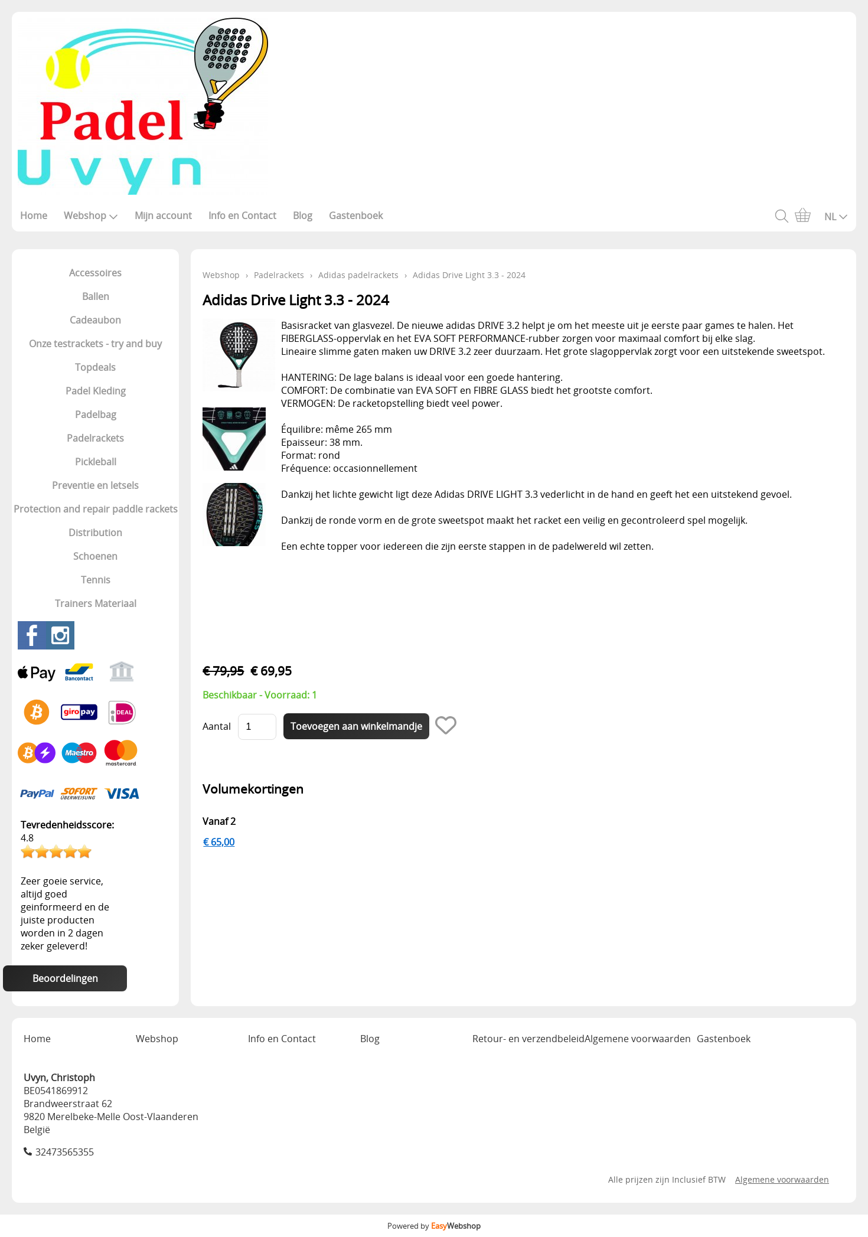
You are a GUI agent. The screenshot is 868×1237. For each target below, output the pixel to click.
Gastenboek (356, 215)
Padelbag (95, 414)
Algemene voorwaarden (638, 1038)
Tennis (95, 579)
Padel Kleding (96, 390)
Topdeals (95, 367)
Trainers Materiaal (95, 603)
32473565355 (64, 1151)
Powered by (434, 1225)
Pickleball (95, 461)
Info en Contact (242, 215)
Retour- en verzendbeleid (528, 1038)
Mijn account (163, 215)
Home (33, 215)
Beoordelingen (65, 978)
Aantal (217, 726)
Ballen (95, 296)
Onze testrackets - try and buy (95, 343)
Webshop (91, 215)
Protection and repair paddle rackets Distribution (96, 520)
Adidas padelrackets (358, 274)
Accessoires (95, 272)
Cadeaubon (95, 320)
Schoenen (95, 556)
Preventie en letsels (95, 485)
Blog (302, 215)
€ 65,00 (218, 841)
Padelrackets (95, 438)
